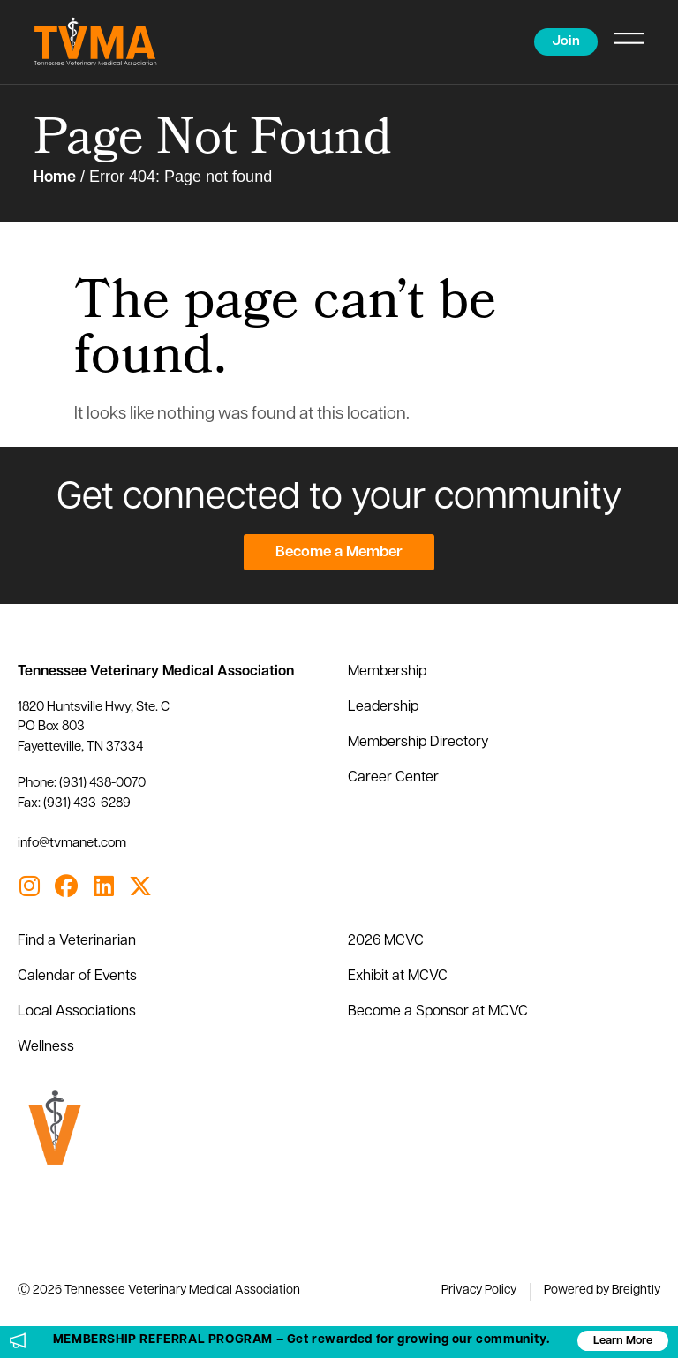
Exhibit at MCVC (398, 976)
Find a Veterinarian (77, 941)
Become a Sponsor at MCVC (438, 1012)
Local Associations (77, 1012)
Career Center (393, 778)
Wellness (46, 1047)
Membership (387, 672)
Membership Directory (418, 743)
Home (55, 178)
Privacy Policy (478, 1290)
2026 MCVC (386, 941)
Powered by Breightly (602, 1290)
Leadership (383, 707)
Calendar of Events (77, 976)
